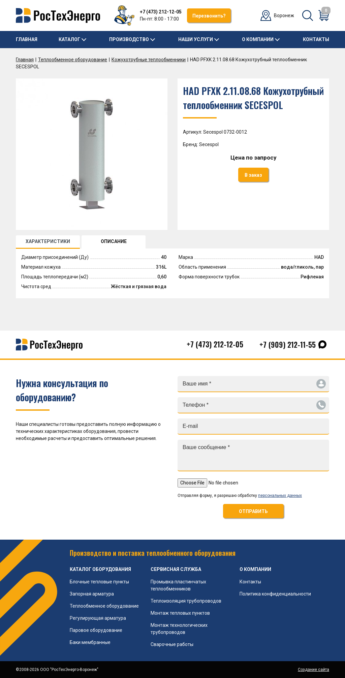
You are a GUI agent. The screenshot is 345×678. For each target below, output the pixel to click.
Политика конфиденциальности (275, 594)
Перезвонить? (209, 16)
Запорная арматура (92, 594)
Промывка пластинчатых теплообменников (178, 585)
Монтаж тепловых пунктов (180, 613)
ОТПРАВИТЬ (253, 511)
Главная (26, 39)
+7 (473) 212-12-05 (161, 11)
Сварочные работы (172, 644)
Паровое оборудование (96, 630)
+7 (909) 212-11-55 (287, 344)
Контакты (316, 39)
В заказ (253, 175)
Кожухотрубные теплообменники (149, 59)
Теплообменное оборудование (72, 59)
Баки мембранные (90, 642)
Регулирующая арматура (98, 618)
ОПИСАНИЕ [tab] (114, 241)
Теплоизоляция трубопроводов (186, 601)
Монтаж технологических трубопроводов (179, 628)
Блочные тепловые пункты (99, 581)
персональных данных (280, 495)
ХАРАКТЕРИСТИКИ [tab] (48, 241)
